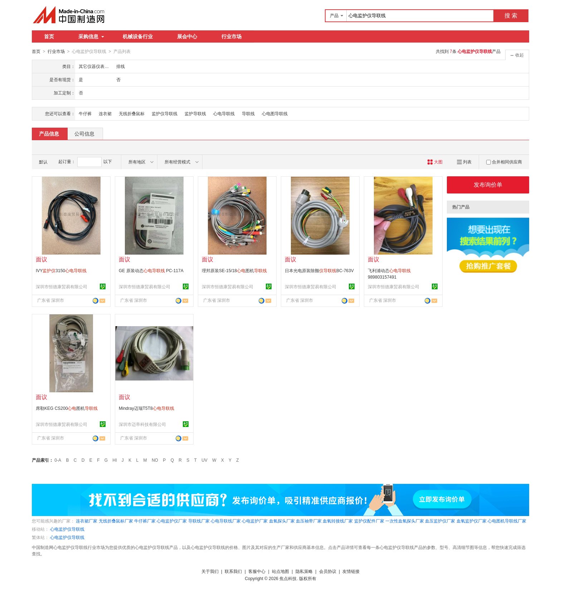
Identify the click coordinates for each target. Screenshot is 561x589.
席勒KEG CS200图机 (67, 408)
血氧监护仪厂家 (472, 520)
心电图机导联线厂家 (507, 520)
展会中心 (187, 36)
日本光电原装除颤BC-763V (319, 270)
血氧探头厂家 (282, 520)
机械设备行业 (138, 36)
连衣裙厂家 (86, 520)
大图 (435, 161)
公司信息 (84, 133)
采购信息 (91, 36)
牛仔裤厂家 (145, 520)
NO (155, 459)
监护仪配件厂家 (369, 520)
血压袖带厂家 (309, 520)
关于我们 (210, 571)
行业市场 (231, 36)
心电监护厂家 (255, 520)
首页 (49, 36)
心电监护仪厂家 (172, 520)
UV (204, 459)
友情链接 (351, 571)
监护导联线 (195, 113)
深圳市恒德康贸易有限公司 (61, 286)
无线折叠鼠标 (132, 113)
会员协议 (327, 571)
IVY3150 (61, 270)
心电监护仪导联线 (67, 528)
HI (115, 459)
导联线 (248, 113)
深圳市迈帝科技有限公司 (142, 424)
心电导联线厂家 (226, 520)
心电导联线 (224, 113)
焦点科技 (288, 578)
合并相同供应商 (504, 161)
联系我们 (233, 571)
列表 (464, 161)
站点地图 (280, 571)
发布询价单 (488, 184)
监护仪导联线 (164, 113)
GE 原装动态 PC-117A (151, 270)
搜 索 (510, 16)
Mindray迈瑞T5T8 (146, 408)
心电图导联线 (275, 113)
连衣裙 (105, 113)
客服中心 (256, 571)
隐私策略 (304, 571)
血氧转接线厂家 (338, 520)
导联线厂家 (199, 520)
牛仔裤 (85, 113)
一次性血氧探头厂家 (404, 520)
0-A (57, 459)
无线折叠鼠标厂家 (116, 520)
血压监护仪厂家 (440, 520)
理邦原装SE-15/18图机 (234, 270)
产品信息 (49, 133)
